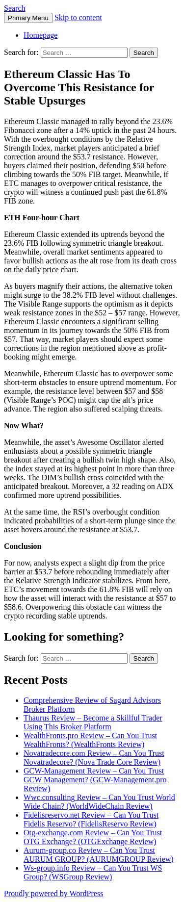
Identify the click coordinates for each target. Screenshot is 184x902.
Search (15, 8)
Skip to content (78, 17)
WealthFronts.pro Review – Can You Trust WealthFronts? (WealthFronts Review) (90, 739)
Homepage (40, 35)
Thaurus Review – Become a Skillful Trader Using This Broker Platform (93, 722)
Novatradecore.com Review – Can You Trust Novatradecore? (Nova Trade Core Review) (94, 757)
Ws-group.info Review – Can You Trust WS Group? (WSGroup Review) (93, 872)
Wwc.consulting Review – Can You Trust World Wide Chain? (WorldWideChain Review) (99, 801)
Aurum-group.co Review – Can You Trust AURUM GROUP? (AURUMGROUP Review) (99, 854)
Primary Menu (28, 18)
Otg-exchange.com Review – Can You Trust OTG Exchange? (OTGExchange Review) (93, 837)
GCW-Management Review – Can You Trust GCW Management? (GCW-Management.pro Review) (95, 780)
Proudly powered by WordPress (53, 893)
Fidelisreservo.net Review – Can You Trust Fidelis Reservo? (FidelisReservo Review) (91, 819)
